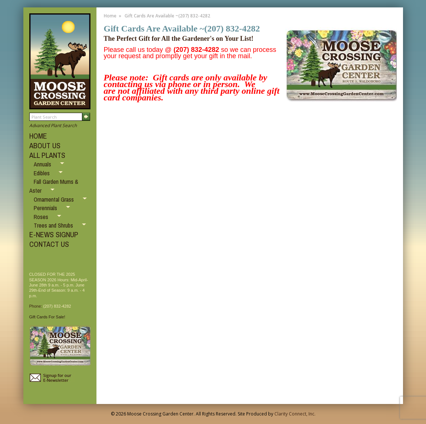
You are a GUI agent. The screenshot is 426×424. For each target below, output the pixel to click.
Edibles (42, 173)
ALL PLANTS (47, 155)
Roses (42, 217)
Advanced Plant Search (53, 125)
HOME (38, 136)
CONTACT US (49, 244)
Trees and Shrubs (54, 225)
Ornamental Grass (54, 199)
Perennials (46, 208)
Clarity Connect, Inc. (295, 414)
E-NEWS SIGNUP (53, 234)
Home (110, 16)
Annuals (43, 164)
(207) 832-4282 (57, 306)
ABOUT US (44, 145)
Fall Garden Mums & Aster (53, 186)
